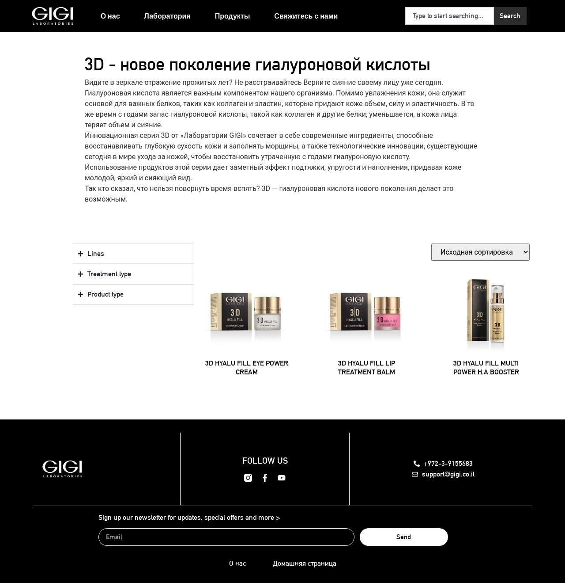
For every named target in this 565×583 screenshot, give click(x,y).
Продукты (232, 15)
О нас (110, 15)
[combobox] (449, 16)
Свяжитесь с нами (306, 15)
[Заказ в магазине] (480, 252)
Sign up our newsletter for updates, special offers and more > (189, 518)
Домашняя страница (304, 563)
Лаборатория (167, 15)
